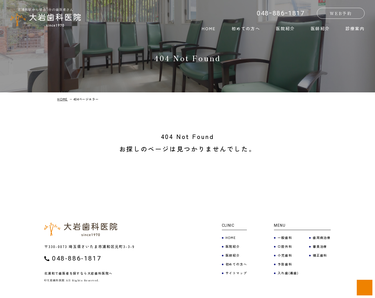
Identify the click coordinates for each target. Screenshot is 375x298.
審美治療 (320, 246)
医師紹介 (320, 28)
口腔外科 (285, 246)
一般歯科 (285, 237)
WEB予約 (341, 13)
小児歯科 (285, 255)
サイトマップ (236, 273)
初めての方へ (246, 28)
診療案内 (355, 28)
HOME (209, 28)
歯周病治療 (322, 237)
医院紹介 (285, 28)
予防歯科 (285, 264)
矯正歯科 (320, 255)
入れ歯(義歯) (288, 273)
